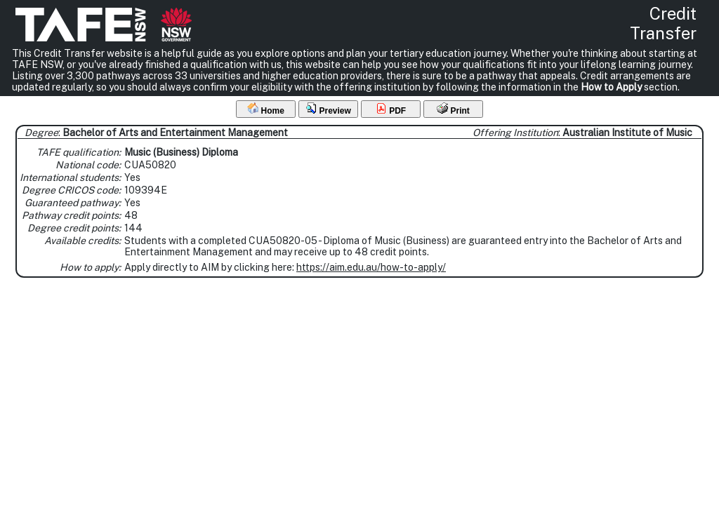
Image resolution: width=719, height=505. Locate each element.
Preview (328, 109)
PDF (391, 109)
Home (265, 109)
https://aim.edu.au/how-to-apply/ (371, 267)
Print (453, 109)
